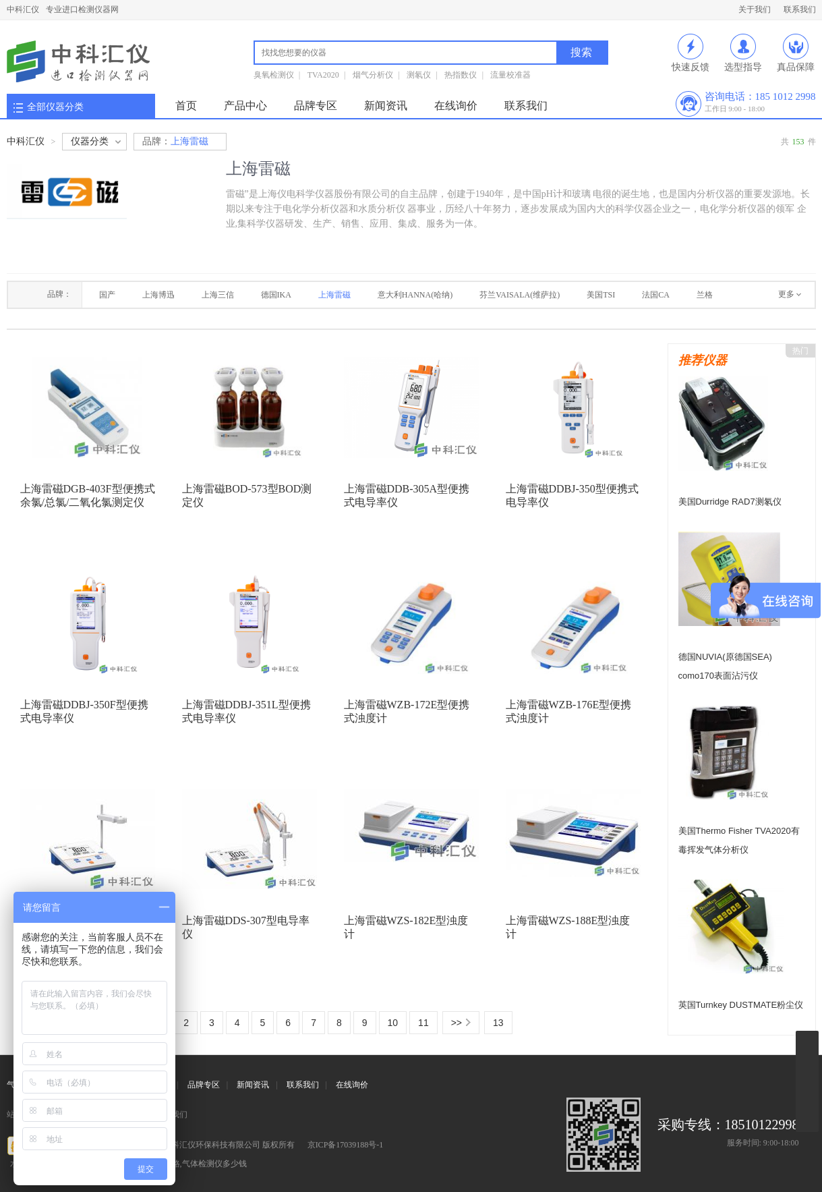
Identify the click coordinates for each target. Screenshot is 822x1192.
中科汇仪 (23, 9)
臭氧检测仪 (274, 75)
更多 (786, 294)
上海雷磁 (175, 141)
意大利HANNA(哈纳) (415, 295)
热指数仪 (460, 75)
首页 (186, 105)
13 (498, 1022)
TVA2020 (323, 75)
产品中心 (245, 105)
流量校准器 (510, 75)
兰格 (705, 295)
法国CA (656, 295)
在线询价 (455, 105)
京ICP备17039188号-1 (345, 1145)
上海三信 (218, 295)
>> (456, 1022)
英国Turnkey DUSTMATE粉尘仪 (741, 1005)
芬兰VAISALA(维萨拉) (519, 295)
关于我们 (754, 9)
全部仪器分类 (55, 107)
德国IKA (276, 295)
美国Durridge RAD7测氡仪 (730, 501)
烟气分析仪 (373, 75)
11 (423, 1022)
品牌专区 (315, 105)
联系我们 (800, 9)
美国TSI (601, 295)
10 (393, 1022)
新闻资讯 (385, 105)
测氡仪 (419, 75)
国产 (107, 295)
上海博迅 (158, 295)
